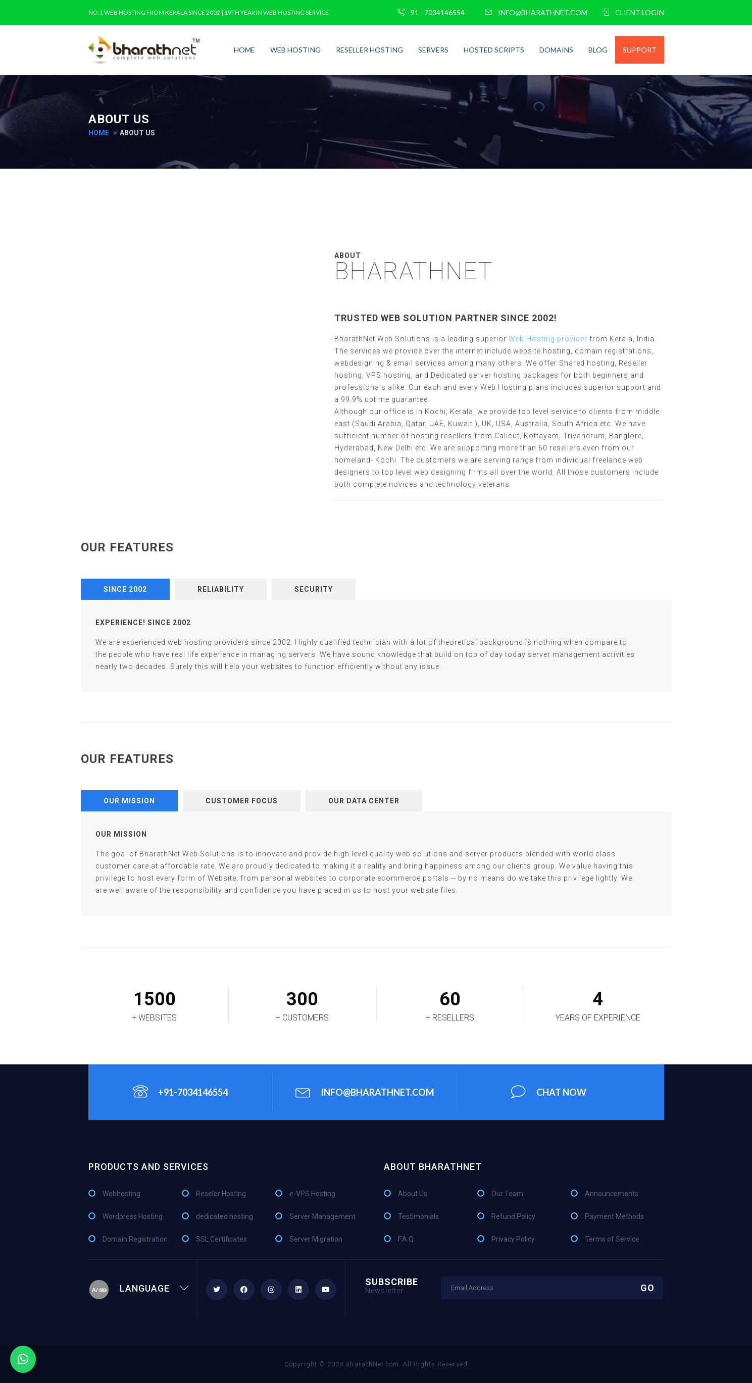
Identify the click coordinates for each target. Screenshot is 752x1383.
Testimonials (418, 1216)
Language (138, 1288)
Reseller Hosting (369, 49)
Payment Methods (614, 1216)
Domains (556, 49)
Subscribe (391, 1285)
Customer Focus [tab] (242, 801)
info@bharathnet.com (536, 12)
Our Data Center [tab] (363, 801)
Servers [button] (433, 49)
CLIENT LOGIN (633, 12)
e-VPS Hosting (312, 1194)
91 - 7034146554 (431, 12)
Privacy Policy (513, 1239)
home (244, 49)
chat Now (548, 1091)
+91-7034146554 (180, 1091)
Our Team (507, 1194)
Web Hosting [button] (295, 49)
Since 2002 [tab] (125, 589)
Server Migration (315, 1239)
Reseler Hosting (221, 1194)
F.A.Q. (406, 1239)
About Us (412, 1194)
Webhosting (121, 1194)
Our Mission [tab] (129, 801)
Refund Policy (513, 1216)
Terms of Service (612, 1239)
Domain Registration (135, 1239)
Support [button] (640, 49)
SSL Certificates (221, 1239)
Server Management (322, 1216)
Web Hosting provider (549, 339)
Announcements (611, 1194)
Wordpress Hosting (133, 1216)
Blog (598, 49)
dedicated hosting (224, 1216)
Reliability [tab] (220, 589)
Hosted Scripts (494, 49)
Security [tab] (313, 589)
